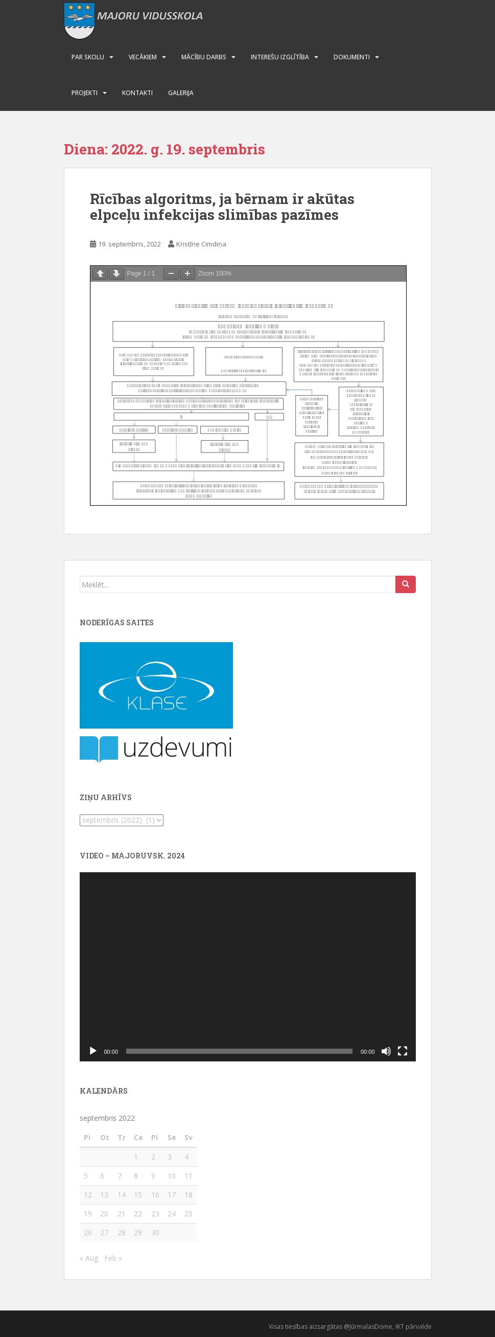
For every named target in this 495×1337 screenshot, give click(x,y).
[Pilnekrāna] (402, 1051)
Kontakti (137, 92)
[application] (248, 966)
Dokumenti (352, 57)
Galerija (181, 92)
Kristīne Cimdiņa (201, 243)
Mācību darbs (203, 57)
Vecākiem (143, 57)
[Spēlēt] (93, 1051)
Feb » (113, 1258)
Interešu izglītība (280, 57)
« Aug (89, 1258)
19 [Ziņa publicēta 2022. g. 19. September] (88, 1213)
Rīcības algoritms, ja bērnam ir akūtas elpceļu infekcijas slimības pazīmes (222, 206)
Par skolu (88, 57)
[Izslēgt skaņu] (386, 1051)
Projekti (85, 92)
